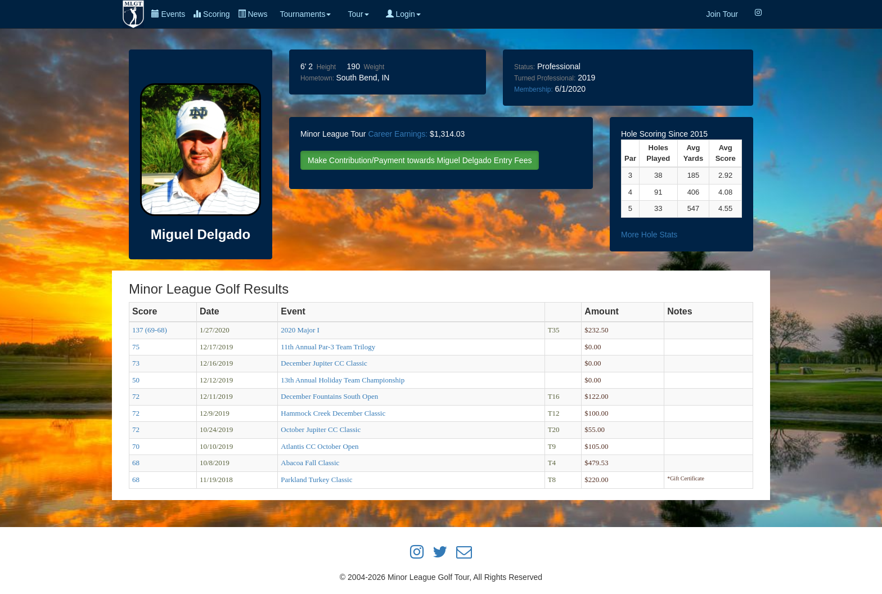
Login (403, 14)
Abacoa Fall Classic (310, 462)
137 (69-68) (149, 330)
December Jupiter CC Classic (324, 363)
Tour (358, 14)
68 (136, 462)
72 (136, 396)
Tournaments (305, 14)
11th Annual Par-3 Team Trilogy (328, 347)
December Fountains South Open (329, 396)
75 (136, 347)
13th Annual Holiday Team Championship (342, 380)
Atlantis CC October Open (319, 446)
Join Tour (722, 14)
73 (136, 363)
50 (136, 380)
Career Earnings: (398, 133)
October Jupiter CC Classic (321, 429)
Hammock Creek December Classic (333, 413)
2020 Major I (300, 330)
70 (136, 446)
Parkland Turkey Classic (316, 479)
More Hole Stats (649, 234)
